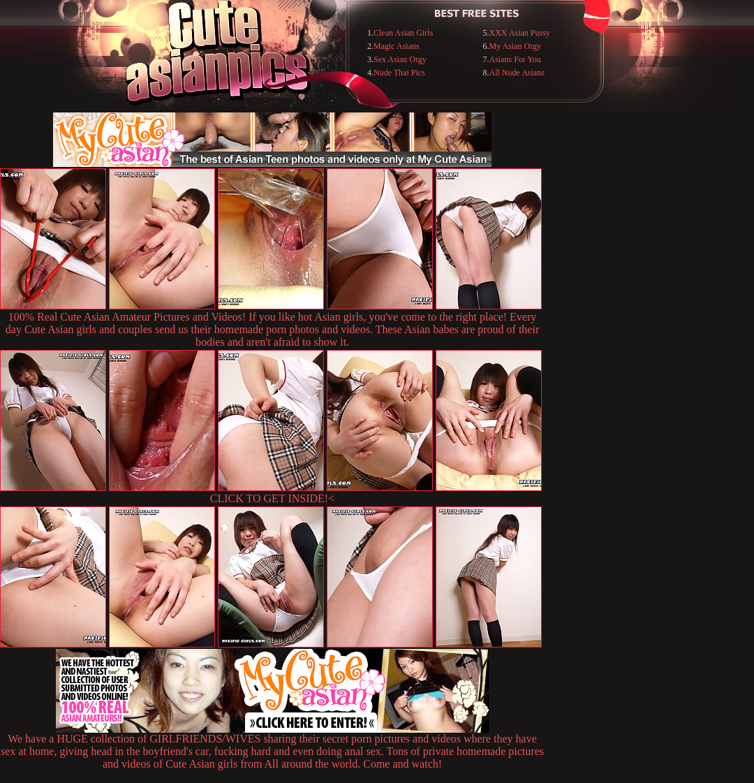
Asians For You (515, 59)
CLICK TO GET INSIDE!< (272, 498)
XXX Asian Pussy (519, 33)
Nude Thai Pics (399, 73)
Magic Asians (397, 46)
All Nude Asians (517, 73)
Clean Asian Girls (403, 33)
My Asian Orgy (515, 46)
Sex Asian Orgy (400, 59)
